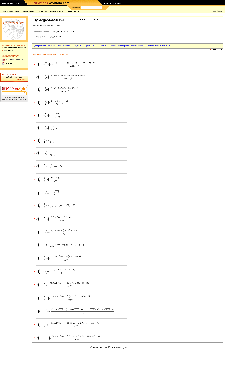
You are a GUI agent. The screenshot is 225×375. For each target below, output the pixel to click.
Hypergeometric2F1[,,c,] (69, 46)
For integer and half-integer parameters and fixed (122, 46)
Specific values (91, 46)
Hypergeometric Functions (44, 46)
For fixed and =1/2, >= (158, 46)
